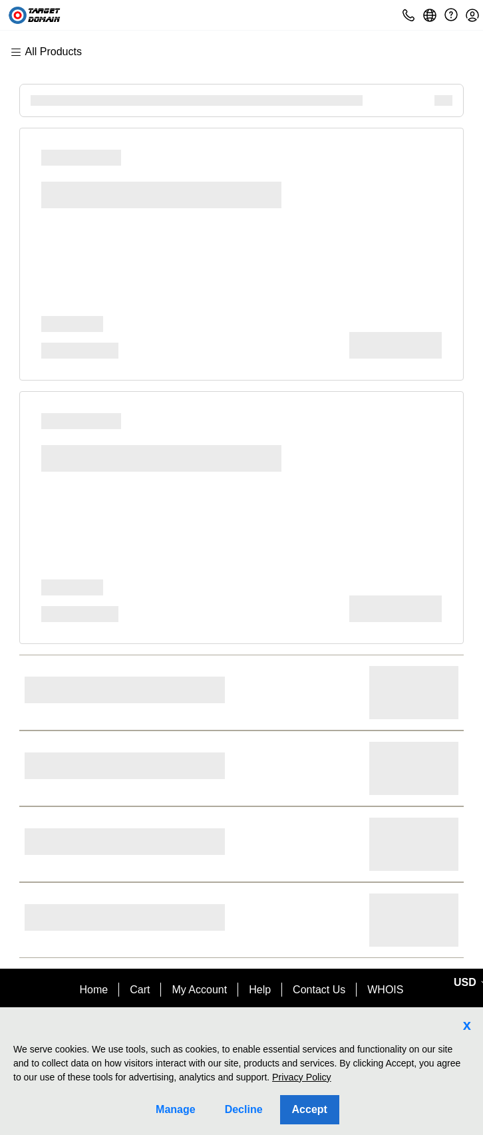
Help (260, 989)
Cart (140, 989)
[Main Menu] (52, 52)
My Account (199, 989)
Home (94, 989)
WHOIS (385, 989)
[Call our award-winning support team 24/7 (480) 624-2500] (451, 15)
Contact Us (319, 989)
